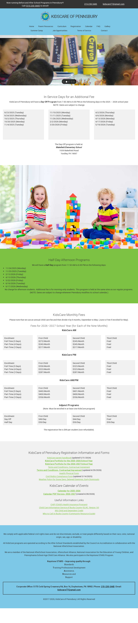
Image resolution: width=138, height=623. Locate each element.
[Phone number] (89, 4)
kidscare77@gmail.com (69, 590)
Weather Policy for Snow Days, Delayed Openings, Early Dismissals (69, 479)
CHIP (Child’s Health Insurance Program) (69, 504)
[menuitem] (31, 26)
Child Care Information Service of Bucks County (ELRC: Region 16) (69, 507)
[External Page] (69, 464)
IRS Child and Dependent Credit (69, 510)
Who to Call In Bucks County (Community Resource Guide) (69, 513)
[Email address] (112, 4)
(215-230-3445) (33, 5)
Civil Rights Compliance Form (59, 476)
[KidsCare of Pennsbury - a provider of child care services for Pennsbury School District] (69, 16)
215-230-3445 (107, 586)
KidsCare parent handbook (59, 457)
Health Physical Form (69, 473)
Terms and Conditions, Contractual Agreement (69, 467)
